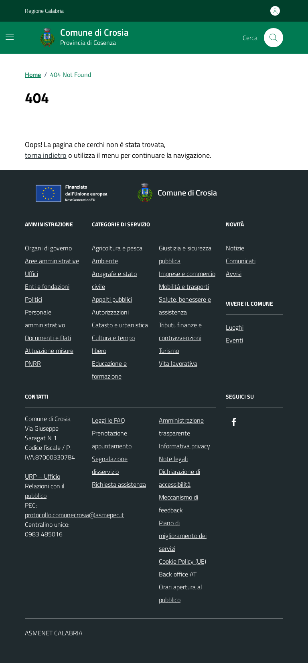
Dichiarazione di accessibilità (179, 478)
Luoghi (234, 327)
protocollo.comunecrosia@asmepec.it (74, 515)
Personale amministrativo (45, 318)
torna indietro (46, 155)
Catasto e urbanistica (120, 325)
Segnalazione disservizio (110, 465)
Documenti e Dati (48, 338)
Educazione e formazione (109, 370)
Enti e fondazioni (47, 286)
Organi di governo (48, 248)
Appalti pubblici (112, 299)
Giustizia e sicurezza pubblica (185, 254)
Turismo (169, 350)
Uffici (31, 273)
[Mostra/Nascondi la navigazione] (9, 37)
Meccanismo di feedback (178, 503)
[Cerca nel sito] (273, 37)
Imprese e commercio (187, 273)
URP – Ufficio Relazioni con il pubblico (45, 486)
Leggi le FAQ (108, 420)
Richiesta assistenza (119, 484)
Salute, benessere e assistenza (185, 305)
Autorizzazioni (110, 312)
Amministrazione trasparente (181, 426)
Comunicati (240, 261)
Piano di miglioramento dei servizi (183, 535)
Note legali (173, 458)
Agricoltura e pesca (117, 248)
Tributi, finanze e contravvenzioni (180, 331)
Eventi (234, 340)
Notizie (235, 248)
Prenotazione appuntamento (112, 439)
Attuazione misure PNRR (49, 357)
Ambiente (105, 261)
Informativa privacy (184, 446)
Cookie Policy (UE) (182, 561)
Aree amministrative (52, 261)
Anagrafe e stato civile (114, 280)
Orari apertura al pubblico (180, 593)
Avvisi (233, 273)
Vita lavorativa (178, 363)
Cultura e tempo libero (113, 344)
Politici (33, 299)
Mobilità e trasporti (184, 286)
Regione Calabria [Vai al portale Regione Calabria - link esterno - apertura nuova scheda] (44, 10)
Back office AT (178, 574)
